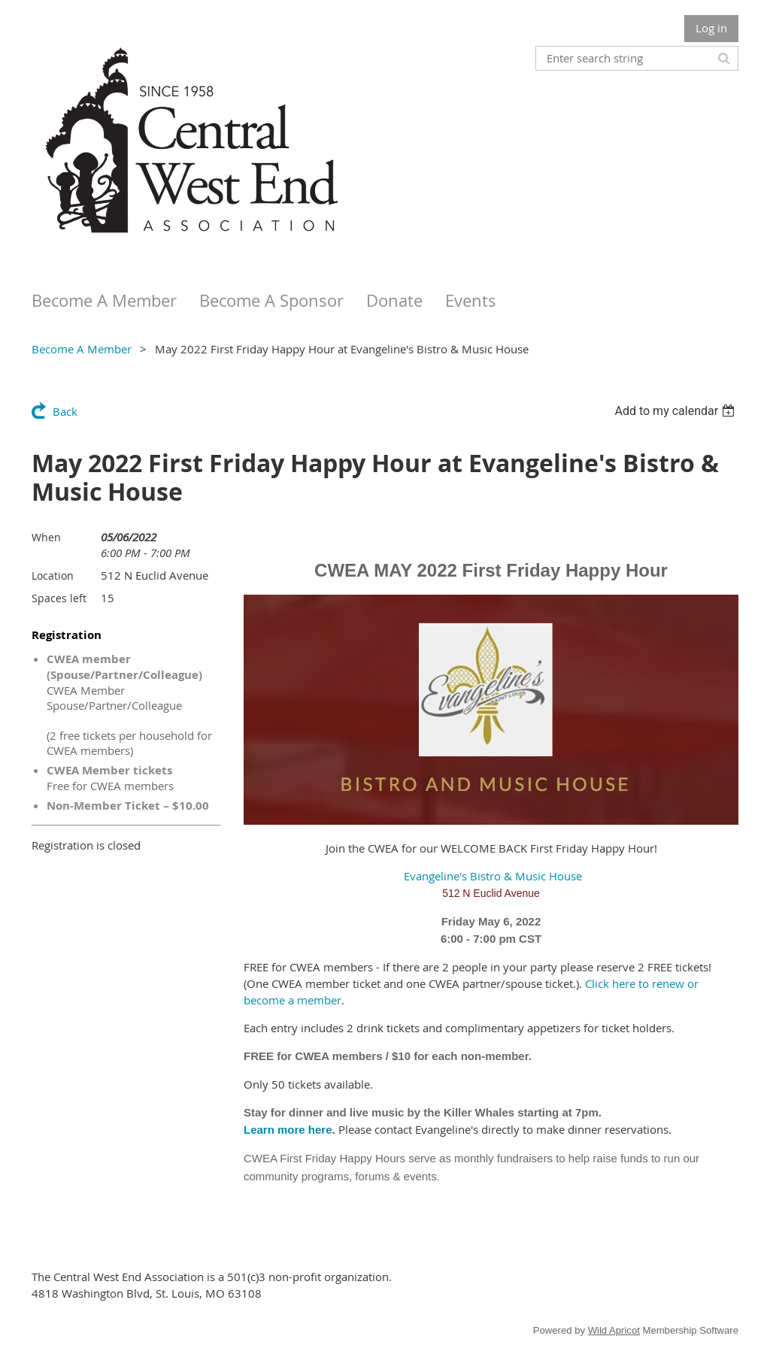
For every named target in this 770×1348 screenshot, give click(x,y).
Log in (711, 27)
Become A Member (82, 348)
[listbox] (676, 410)
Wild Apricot (614, 1330)
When (46, 537)
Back (65, 411)
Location (53, 575)
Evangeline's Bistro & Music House (491, 875)
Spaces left (59, 598)
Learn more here (288, 1129)
